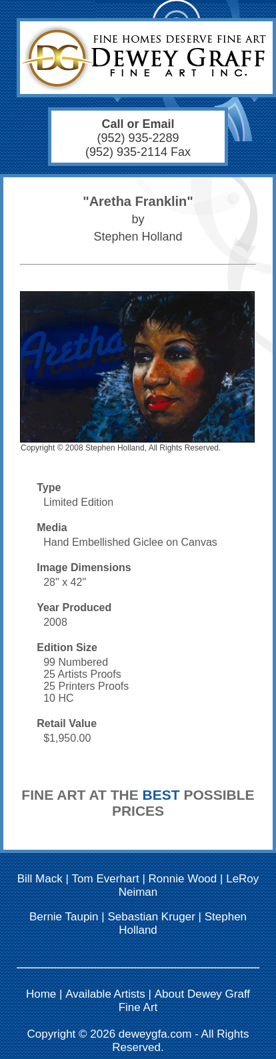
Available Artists (105, 994)
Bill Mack (40, 878)
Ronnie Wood (183, 878)
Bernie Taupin (64, 916)
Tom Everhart (105, 878)
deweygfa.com (155, 1034)
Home (41, 994)
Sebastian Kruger (151, 916)
